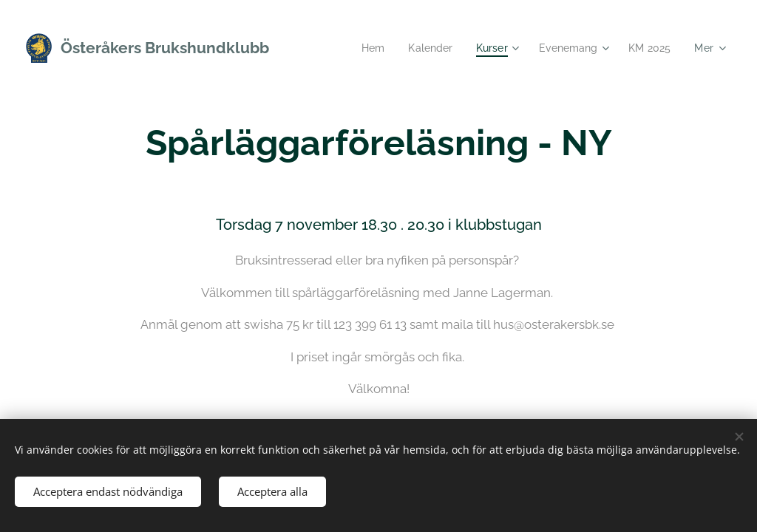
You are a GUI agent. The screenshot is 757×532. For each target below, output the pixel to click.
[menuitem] (363, 48)
